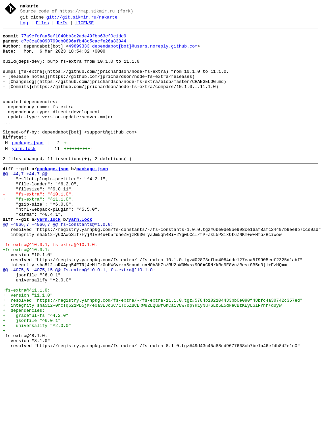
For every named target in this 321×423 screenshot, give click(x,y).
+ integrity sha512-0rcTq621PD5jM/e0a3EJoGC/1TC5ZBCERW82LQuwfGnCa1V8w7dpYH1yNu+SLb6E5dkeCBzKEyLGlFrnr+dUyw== (145, 361)
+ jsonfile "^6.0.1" (32, 379)
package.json (27, 168)
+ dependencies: (24, 367)
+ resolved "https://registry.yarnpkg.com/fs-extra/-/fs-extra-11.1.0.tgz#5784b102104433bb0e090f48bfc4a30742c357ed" (152, 355)
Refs (62, 26)
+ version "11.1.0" (28, 349)
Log (24, 26)
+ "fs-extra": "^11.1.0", (38, 234)
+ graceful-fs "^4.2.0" (35, 373)
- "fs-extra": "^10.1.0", (38, 227)
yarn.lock (23, 175)
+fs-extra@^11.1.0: (26, 343)
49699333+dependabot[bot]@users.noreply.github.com (132, 52)
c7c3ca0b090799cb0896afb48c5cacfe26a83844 (73, 46)
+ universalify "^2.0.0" (37, 385)
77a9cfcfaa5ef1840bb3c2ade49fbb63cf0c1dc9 (73, 40)
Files (42, 26)
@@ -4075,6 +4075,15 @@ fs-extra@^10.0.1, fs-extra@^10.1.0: (79, 318)
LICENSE (84, 26)
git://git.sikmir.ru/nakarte (82, 19)
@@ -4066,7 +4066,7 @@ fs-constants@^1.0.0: (58, 264)
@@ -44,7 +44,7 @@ (25, 203)
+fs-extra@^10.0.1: (26, 294)
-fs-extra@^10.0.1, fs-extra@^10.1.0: (50, 288)
